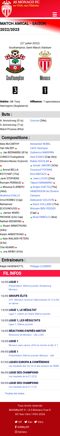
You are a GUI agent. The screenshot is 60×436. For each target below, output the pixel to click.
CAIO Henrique (39, 148)
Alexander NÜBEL (40, 143)
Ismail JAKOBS (42, 165)
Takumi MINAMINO (41, 182)
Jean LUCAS (40, 178)
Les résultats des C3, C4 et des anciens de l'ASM (34, 366)
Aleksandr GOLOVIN (42, 199)
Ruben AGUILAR (39, 161)
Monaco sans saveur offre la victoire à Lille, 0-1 (33, 345)
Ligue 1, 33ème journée (21, 324)
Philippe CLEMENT (41, 266)
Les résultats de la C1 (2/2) (23, 376)
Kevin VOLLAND (42, 204)
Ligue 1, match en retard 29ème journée (29, 314)
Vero (38, 421)
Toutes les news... (15, 393)
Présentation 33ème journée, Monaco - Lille (31, 355)
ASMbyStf (22, 427)
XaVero (21, 431)
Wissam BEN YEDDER (43, 208)
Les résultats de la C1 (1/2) (23, 387)
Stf (19, 421)
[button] (55, 14)
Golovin (34, 120)
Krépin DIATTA (41, 186)
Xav (28, 421)
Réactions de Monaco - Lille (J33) (26, 335)
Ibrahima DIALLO (10, 195)
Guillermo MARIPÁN (42, 152)
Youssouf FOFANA (41, 169)
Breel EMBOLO (41, 217)
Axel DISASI (37, 156)
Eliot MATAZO (38, 173)
